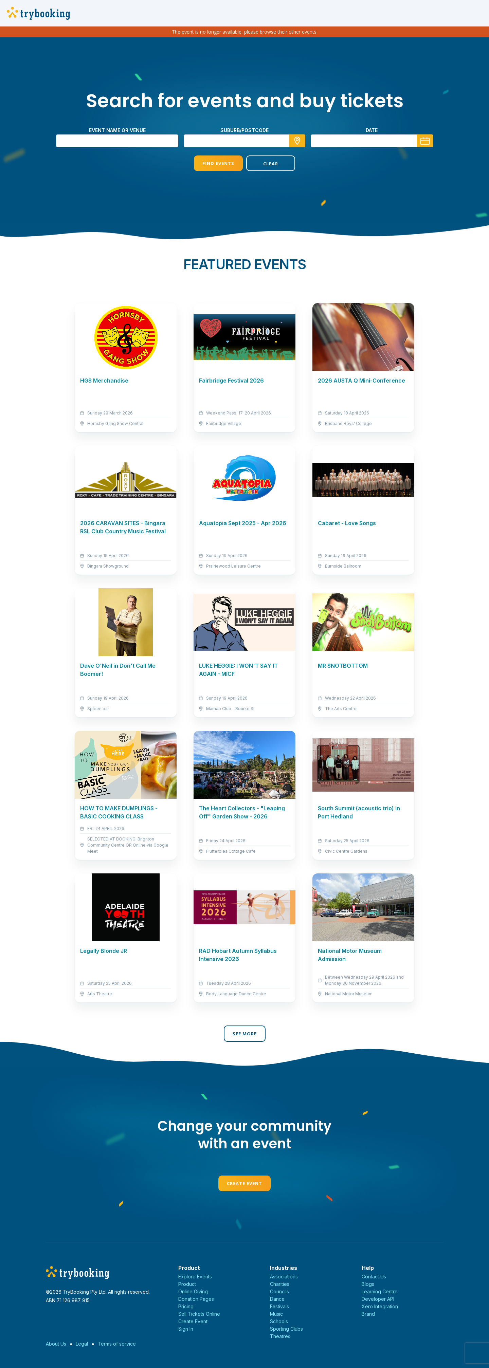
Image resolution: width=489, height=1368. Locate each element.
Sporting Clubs (286, 1329)
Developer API (378, 1299)
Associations (284, 1276)
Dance (277, 1299)
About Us (56, 1344)
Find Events (218, 163)
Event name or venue (117, 130)
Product (187, 1284)
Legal (82, 1344)
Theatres (280, 1336)
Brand (368, 1314)
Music (276, 1314)
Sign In (185, 1329)
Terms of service (117, 1344)
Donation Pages (196, 1299)
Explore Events (195, 1276)
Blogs (368, 1284)
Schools (279, 1321)
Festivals (279, 1306)
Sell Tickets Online (199, 1314)
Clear (270, 164)
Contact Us (374, 1276)
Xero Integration (380, 1306)
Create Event (244, 1183)
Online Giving (193, 1291)
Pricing (186, 1306)
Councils (279, 1291)
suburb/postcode (244, 130)
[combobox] (244, 140)
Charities (279, 1284)
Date (372, 130)
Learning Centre (380, 1291)
